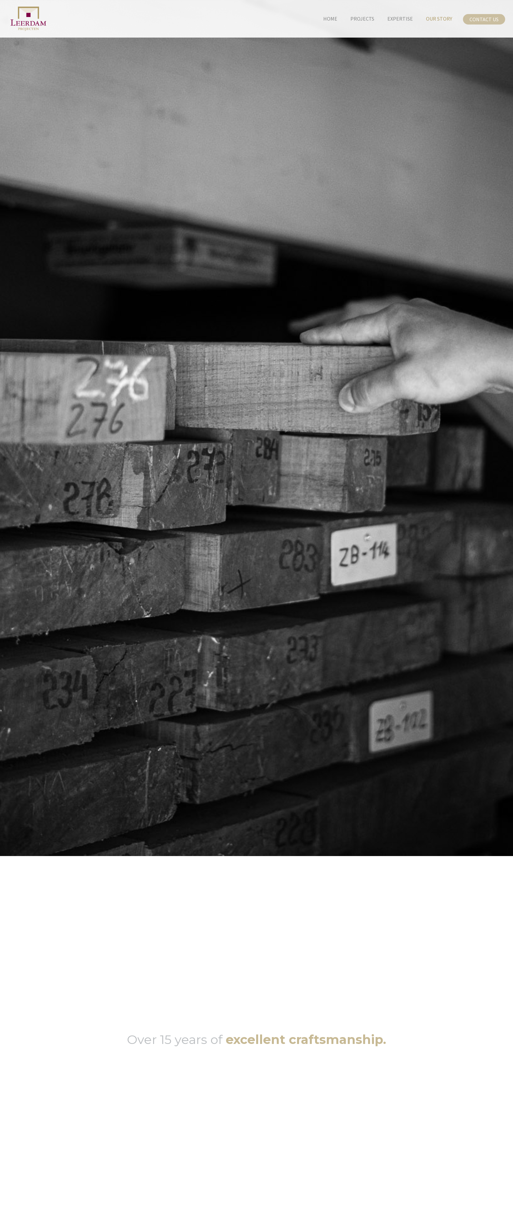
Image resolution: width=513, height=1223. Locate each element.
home (330, 18)
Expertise (400, 18)
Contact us (484, 19)
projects (362, 18)
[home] (23, 19)
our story (439, 18)
